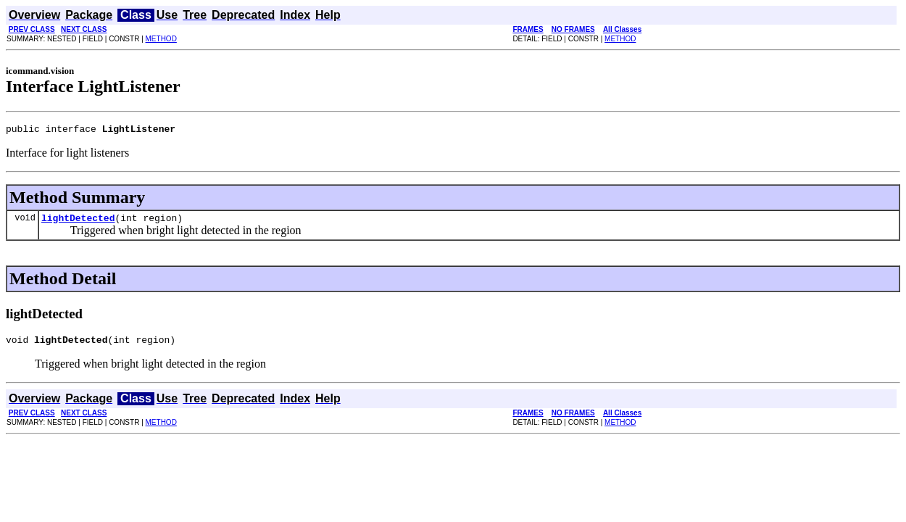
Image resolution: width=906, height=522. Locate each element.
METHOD (161, 39)
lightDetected (78, 221)
